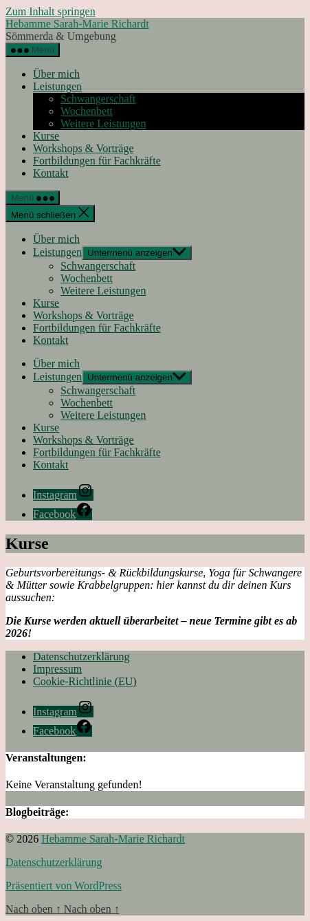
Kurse (46, 136)
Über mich (56, 74)
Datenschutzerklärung (81, 656)
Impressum (57, 669)
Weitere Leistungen (103, 123)
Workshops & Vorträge (83, 148)
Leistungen (57, 86)
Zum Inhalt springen (50, 11)
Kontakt (51, 173)
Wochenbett (86, 111)
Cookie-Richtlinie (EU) (85, 681)
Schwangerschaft (97, 99)
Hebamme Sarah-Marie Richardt (77, 24)
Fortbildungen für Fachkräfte (97, 160)
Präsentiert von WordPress (63, 885)
